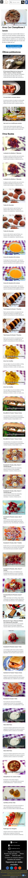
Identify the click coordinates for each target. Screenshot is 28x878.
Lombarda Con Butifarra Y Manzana (12, 153)
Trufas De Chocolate (8, 205)
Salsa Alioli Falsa (7, 724)
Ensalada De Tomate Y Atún (10, 698)
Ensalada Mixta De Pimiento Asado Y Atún (12, 595)
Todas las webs (16, 855)
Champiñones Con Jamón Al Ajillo (12, 776)
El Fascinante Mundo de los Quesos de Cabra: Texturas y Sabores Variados (13, 72)
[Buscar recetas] (15, 2)
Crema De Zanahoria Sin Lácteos (11, 257)
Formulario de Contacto (14, 859)
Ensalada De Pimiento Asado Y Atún (12, 646)
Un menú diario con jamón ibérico (11, 97)
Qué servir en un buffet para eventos (12, 123)
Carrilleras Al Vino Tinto (9, 802)
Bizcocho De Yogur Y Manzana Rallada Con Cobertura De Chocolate (13, 621)
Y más (16, 876)
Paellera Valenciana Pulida (14, 48)
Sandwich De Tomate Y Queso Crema (12, 672)
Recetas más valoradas (10, 853)
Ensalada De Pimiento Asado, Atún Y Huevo (12, 517)
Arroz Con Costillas (8, 361)
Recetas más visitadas (14, 852)
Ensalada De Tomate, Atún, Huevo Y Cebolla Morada (12, 465)
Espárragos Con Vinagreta (10, 828)
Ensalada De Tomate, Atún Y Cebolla (12, 543)
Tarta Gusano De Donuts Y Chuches (12, 309)
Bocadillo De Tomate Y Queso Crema (12, 413)
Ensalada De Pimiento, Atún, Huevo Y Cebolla (12, 569)
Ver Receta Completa (14, 46)
